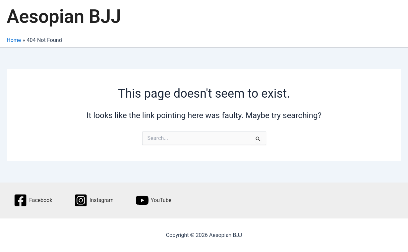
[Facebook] (33, 200)
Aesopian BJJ (64, 16)
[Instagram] (94, 200)
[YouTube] (153, 200)
